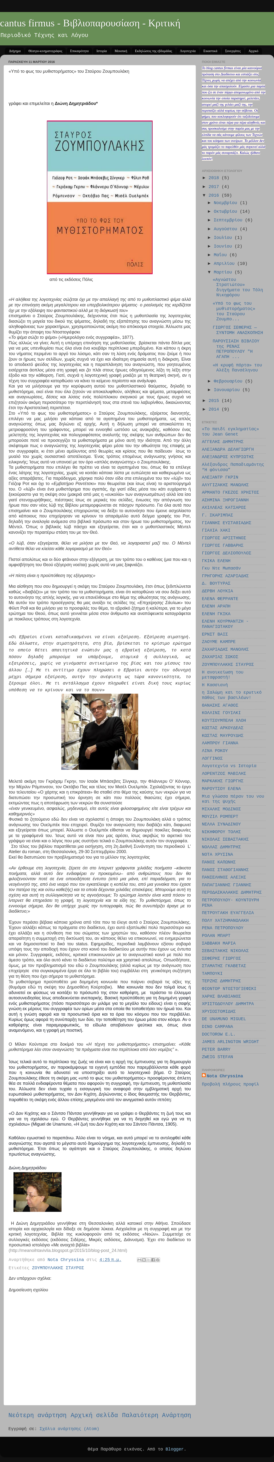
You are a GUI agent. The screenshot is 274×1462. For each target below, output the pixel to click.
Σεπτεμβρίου (229, 220)
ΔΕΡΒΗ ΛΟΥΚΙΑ (217, 591)
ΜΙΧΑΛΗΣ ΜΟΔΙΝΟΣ (221, 809)
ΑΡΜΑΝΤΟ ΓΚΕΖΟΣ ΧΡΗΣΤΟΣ (230, 492)
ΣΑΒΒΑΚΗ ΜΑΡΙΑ (219, 943)
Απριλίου (225, 263)
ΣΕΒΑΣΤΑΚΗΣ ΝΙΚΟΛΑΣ (225, 950)
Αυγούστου (227, 229)
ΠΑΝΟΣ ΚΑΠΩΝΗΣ (219, 862)
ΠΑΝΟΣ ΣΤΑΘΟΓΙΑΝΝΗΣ (225, 869)
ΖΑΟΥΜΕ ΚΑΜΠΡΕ (219, 641)
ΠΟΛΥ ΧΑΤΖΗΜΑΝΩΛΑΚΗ (225, 920)
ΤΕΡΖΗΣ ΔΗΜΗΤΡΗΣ (221, 981)
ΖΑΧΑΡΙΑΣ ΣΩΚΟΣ (220, 657)
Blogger (175, 1449)
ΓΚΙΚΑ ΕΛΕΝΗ (216, 560)
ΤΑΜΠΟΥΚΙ (212, 973)
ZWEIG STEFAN (217, 1057)
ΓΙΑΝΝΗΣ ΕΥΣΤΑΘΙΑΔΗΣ (226, 523)
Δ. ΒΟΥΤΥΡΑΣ (216, 583)
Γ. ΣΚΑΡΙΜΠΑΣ (217, 515)
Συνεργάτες (233, 51)
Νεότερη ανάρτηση (37, 1415)
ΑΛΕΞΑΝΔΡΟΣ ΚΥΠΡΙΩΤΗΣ (228, 457)
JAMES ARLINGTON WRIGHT (230, 1041)
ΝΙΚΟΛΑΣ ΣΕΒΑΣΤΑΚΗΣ (225, 839)
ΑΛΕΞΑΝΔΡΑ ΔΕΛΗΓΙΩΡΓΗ (228, 449)
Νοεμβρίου (227, 202)
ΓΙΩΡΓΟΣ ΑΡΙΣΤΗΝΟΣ (224, 538)
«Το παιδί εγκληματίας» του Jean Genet (230, 432)
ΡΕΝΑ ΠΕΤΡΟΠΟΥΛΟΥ (222, 928)
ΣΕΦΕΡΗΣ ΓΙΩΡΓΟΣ (221, 958)
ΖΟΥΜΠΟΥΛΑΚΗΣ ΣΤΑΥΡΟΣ (58, 1268)
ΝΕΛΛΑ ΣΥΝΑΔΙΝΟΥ (221, 824)
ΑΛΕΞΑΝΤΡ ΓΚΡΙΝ (220, 477)
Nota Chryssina (225, 1076)
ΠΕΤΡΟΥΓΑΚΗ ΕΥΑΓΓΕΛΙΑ (228, 912)
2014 (215, 409)
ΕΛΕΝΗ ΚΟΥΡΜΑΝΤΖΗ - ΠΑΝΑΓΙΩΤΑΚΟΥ (225, 624)
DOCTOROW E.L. (219, 1034)
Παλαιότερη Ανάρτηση (156, 1415)
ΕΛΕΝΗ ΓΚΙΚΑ (216, 614)
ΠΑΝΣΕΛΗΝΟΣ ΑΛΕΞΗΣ (224, 877)
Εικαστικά (210, 51)
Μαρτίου (224, 272)
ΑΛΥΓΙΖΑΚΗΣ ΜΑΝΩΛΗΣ (225, 485)
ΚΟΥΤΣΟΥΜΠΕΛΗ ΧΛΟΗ (224, 720)
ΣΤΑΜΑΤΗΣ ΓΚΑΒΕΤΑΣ (224, 966)
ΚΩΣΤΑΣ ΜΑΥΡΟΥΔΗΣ (222, 735)
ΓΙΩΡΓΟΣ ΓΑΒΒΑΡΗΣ (222, 545)
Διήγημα (15, 51)
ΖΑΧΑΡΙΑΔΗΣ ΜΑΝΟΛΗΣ (225, 649)
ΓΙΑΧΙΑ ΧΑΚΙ (216, 530)
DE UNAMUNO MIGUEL (224, 1019)
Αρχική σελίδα (94, 1415)
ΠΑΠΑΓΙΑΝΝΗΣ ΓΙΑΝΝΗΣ (226, 885)
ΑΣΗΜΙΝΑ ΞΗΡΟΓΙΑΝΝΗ (225, 500)
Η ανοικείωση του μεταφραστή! (222, 675)
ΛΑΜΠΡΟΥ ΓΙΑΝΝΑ (220, 743)
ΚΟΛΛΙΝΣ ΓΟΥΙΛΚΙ (221, 712)
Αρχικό (253, 51)
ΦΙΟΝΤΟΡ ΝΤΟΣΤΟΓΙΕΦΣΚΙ (229, 988)
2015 (215, 400)
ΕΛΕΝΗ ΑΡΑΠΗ (216, 606)
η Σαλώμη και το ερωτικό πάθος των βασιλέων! (232, 695)
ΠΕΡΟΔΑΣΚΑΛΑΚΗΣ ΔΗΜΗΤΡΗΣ (232, 892)
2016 (215, 195)
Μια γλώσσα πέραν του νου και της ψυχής (233, 799)
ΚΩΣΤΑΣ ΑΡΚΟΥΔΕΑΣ (222, 728)
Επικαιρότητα (79, 51)
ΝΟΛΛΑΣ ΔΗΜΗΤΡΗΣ (221, 847)
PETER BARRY (216, 1049)
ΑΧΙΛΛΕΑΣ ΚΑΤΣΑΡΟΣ (224, 507)
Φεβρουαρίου (229, 381)
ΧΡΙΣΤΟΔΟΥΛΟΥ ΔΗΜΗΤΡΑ (228, 1003)
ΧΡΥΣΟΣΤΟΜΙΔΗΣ (219, 1011)
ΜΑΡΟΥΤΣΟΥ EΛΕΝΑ (221, 788)
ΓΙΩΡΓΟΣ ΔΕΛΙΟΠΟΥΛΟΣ (226, 553)
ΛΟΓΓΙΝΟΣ (212, 758)
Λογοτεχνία (188, 51)
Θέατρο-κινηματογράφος (45, 51)
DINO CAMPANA (217, 1026)
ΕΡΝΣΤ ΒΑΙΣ (215, 634)
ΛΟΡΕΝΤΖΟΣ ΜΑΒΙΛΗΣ (224, 773)
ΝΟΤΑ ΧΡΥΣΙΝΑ (217, 854)
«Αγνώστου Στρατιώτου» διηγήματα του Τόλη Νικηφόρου (238, 287)
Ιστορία (101, 51)
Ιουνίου (224, 246)
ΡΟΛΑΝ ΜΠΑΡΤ (216, 935)
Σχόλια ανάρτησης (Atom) (69, 1428)
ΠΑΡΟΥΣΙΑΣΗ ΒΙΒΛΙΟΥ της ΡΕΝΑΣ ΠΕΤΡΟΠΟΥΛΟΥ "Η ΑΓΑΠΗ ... (236, 349)
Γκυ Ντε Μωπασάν (221, 568)
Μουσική (121, 51)
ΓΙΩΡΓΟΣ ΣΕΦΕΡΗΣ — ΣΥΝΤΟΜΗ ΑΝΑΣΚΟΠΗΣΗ (238, 330)
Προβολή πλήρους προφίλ (230, 1084)
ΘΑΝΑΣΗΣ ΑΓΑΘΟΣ (220, 705)
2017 (215, 186)
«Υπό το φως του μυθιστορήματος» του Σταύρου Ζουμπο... (234, 311)
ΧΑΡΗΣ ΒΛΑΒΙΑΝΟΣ (221, 996)
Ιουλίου (224, 237)
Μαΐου (221, 255)
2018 (215, 178)
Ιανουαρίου (228, 390)
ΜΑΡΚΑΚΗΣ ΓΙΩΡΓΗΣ (222, 781)
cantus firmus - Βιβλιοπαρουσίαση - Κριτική (90, 23)
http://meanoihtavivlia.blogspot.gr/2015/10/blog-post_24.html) (68, 1250)
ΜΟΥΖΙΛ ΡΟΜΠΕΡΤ (220, 816)
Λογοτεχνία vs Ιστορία (229, 766)
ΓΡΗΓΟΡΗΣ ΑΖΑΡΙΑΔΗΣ (225, 576)
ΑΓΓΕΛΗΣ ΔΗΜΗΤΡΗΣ (222, 441)
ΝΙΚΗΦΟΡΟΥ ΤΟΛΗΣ (221, 832)
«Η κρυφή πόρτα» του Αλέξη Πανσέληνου (237, 368)
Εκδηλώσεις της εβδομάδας (153, 51)
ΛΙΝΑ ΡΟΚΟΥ (215, 750)
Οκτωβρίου (227, 211)
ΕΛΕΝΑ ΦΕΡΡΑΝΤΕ (220, 598)
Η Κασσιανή (215, 685)
